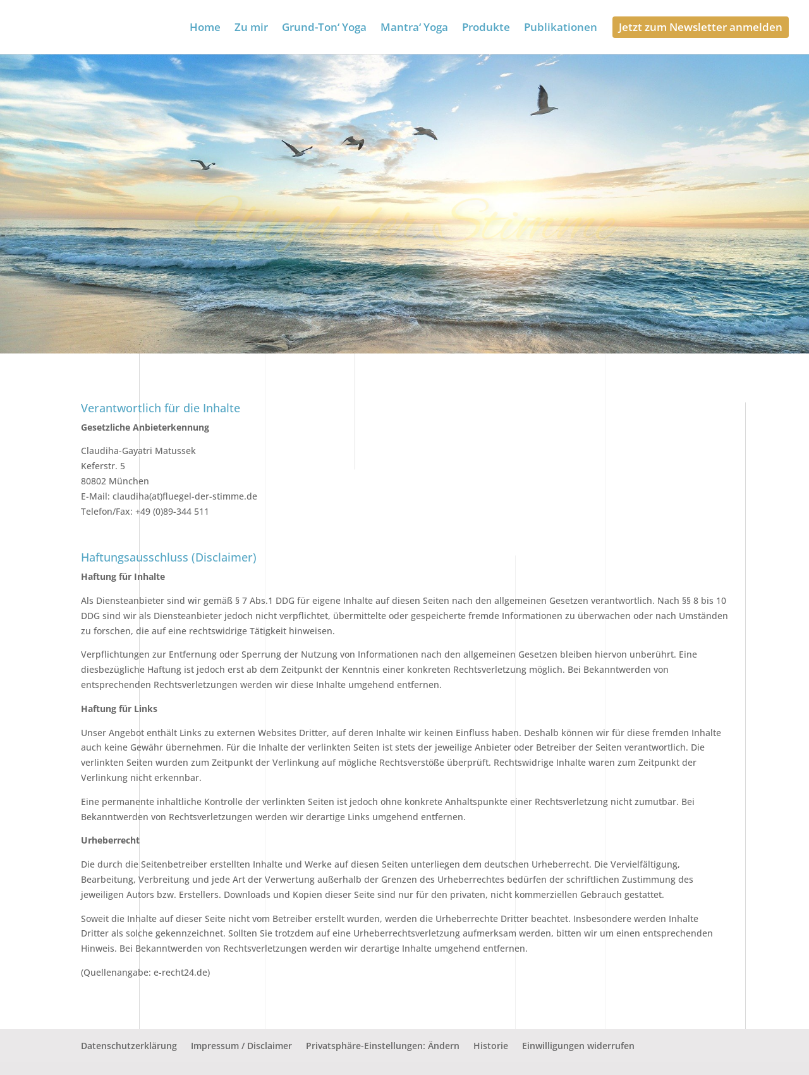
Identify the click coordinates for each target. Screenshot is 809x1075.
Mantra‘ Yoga (414, 28)
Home (205, 28)
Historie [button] (490, 1046)
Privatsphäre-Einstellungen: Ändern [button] (382, 1046)
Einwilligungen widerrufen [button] (578, 1046)
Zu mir (251, 28)
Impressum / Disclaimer (241, 1046)
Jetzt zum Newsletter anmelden (700, 27)
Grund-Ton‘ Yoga (324, 28)
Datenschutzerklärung (129, 1046)
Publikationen (560, 28)
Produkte (486, 28)
